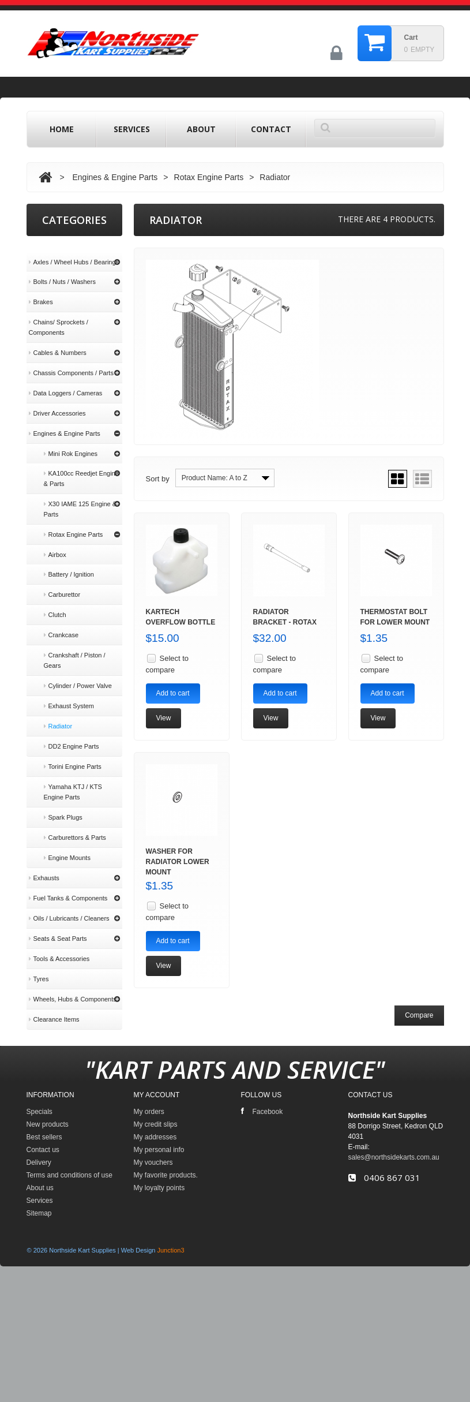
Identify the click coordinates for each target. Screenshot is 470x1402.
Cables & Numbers (58, 341)
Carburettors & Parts (75, 825)
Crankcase (61, 623)
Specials (39, 1218)
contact (271, 129)
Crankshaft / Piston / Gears (75, 648)
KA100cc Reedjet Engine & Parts (81, 467)
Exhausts (44, 866)
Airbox (55, 543)
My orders (149, 1218)
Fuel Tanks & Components (68, 886)
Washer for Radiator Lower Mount (177, 861)
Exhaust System (69, 694)
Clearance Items (54, 1007)
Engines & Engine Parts (114, 177)
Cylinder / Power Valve (78, 674)
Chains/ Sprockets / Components (58, 315)
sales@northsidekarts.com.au (393, 1264)
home (62, 129)
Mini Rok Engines (71, 442)
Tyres (39, 967)
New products (48, 1231)
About (201, 129)
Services (132, 129)
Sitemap (39, 1320)
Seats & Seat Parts (58, 927)
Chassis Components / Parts (71, 361)
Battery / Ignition (69, 562)
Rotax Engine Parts (209, 177)
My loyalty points (159, 1295)
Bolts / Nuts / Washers (62, 270)
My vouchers (153, 1269)
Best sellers (44, 1244)
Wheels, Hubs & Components (72, 987)
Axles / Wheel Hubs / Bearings (74, 250)
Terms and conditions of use (75, 1101)
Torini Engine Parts (72, 755)
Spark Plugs (63, 805)
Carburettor (62, 583)
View (163, 718)
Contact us (43, 1257)
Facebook (262, 1217)
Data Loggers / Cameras (66, 381)
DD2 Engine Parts (71, 734)
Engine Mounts (67, 846)
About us (46, 1122)
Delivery (45, 1082)
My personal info (159, 1257)
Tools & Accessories (59, 947)
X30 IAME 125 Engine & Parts (80, 497)
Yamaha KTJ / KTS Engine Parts (73, 780)
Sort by (158, 478)
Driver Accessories (57, 401)
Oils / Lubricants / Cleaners (69, 906)
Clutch (55, 603)
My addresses (155, 1244)
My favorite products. (166, 1282)
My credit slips (156, 1231)
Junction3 (171, 1357)
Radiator (58, 714)
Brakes (41, 290)
